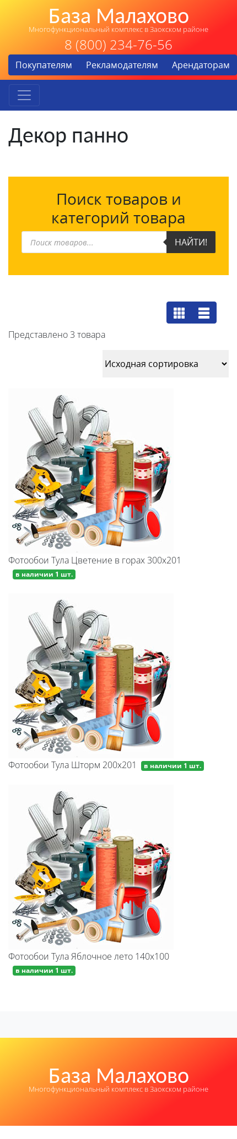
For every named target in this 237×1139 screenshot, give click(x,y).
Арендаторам (201, 65)
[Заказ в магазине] (166, 363)
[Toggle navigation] (24, 95)
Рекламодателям (122, 65)
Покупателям (43, 65)
